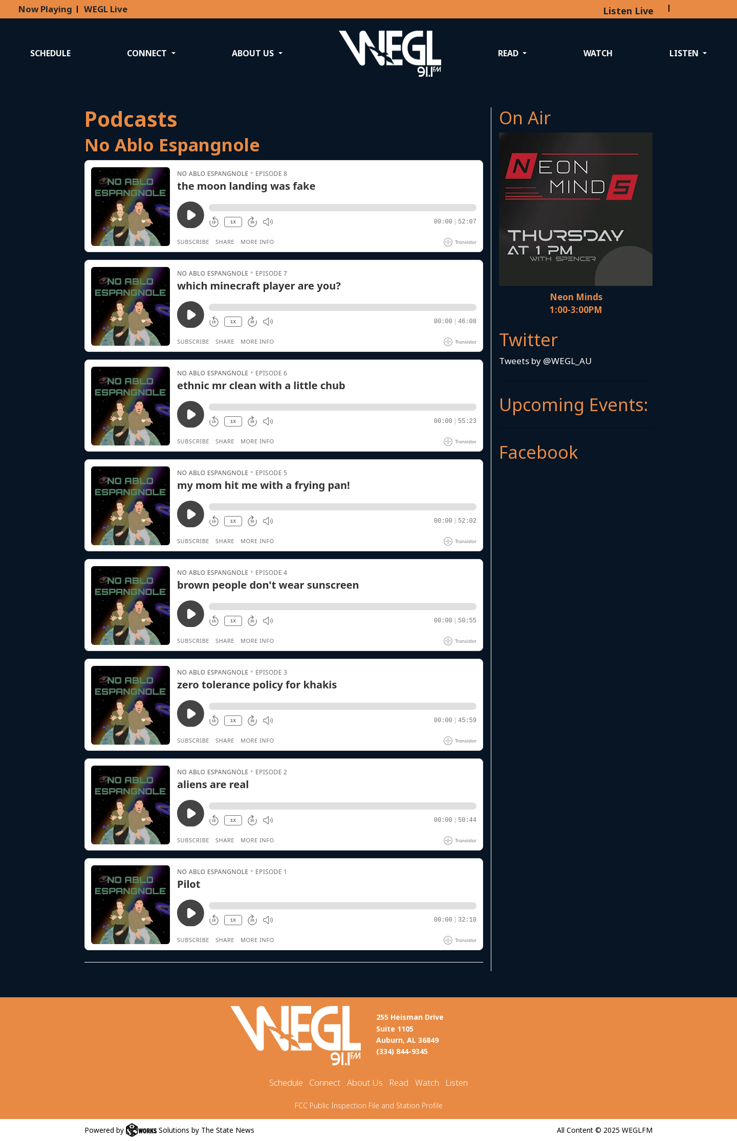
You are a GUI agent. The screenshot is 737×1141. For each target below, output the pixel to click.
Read (398, 1082)
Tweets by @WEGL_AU (545, 361)
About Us (365, 1082)
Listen (456, 1082)
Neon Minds (576, 297)
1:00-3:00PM (576, 310)
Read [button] (509, 53)
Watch (598, 53)
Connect (324, 1082)
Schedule (50, 53)
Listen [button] (685, 53)
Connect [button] (148, 53)
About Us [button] (254, 53)
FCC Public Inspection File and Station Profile (369, 1105)
